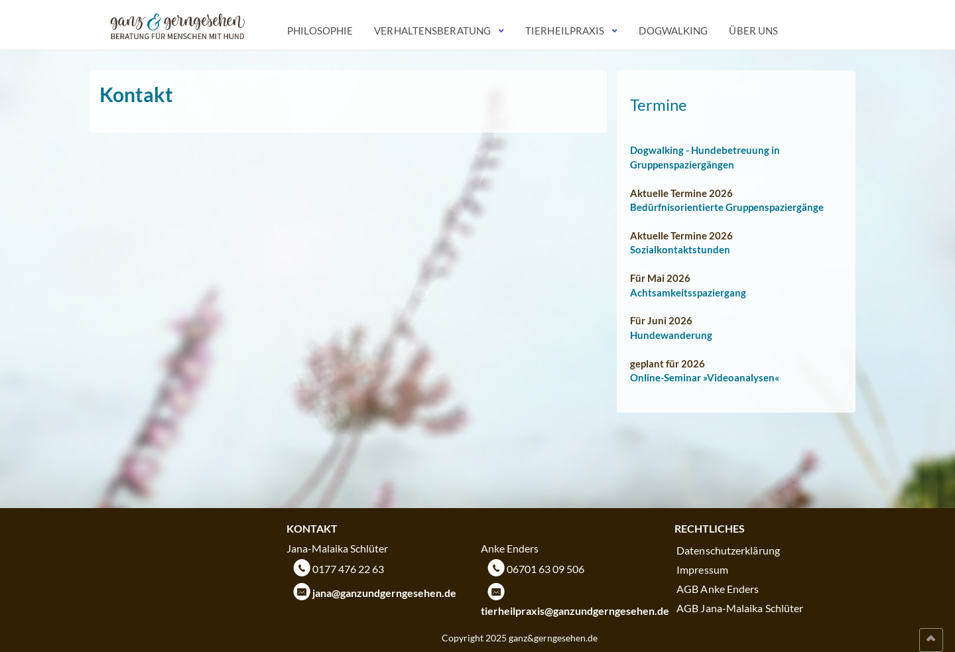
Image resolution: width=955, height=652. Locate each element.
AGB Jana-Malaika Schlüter (740, 608)
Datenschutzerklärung (728, 550)
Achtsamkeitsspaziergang (688, 292)
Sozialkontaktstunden (680, 249)
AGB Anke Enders (717, 588)
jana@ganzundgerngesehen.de (384, 592)
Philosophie (320, 30)
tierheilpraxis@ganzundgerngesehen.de (575, 610)
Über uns (753, 30)
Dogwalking (673, 30)
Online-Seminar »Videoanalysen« (704, 377)
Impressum (702, 569)
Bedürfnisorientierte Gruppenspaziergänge (727, 207)
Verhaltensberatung (432, 30)
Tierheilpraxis (564, 30)
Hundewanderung (671, 335)
